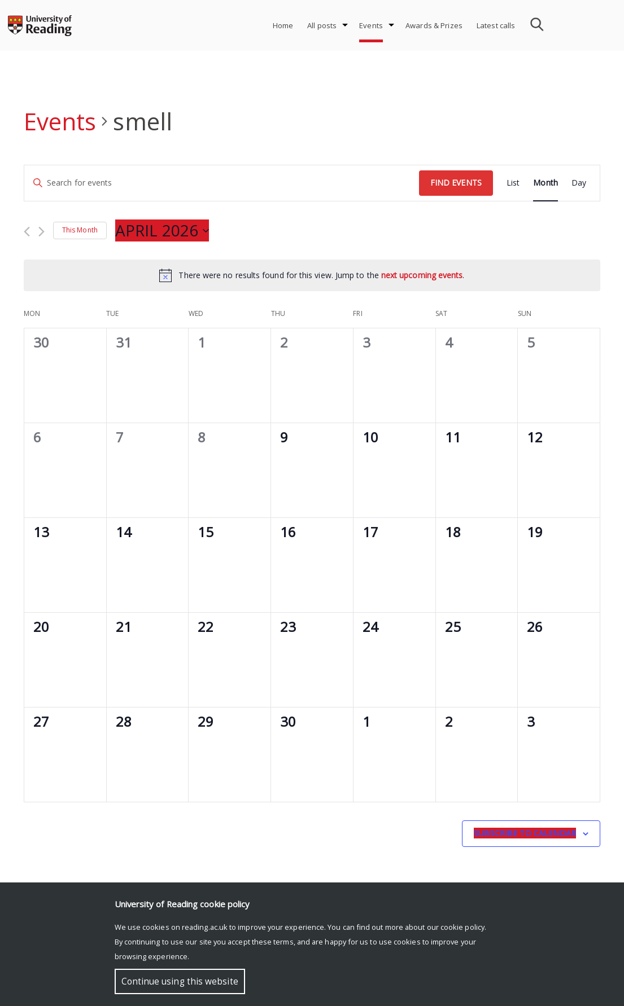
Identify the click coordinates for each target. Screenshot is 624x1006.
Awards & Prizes (433, 25)
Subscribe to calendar (525, 833)
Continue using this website (179, 981)
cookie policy (462, 927)
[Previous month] (27, 231)
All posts (322, 25)
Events (371, 25)
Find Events (456, 182)
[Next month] (41, 231)
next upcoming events (422, 275)
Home (283, 25)
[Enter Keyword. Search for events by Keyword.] (221, 183)
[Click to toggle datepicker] (162, 230)
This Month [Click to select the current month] (80, 230)
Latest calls (496, 25)
